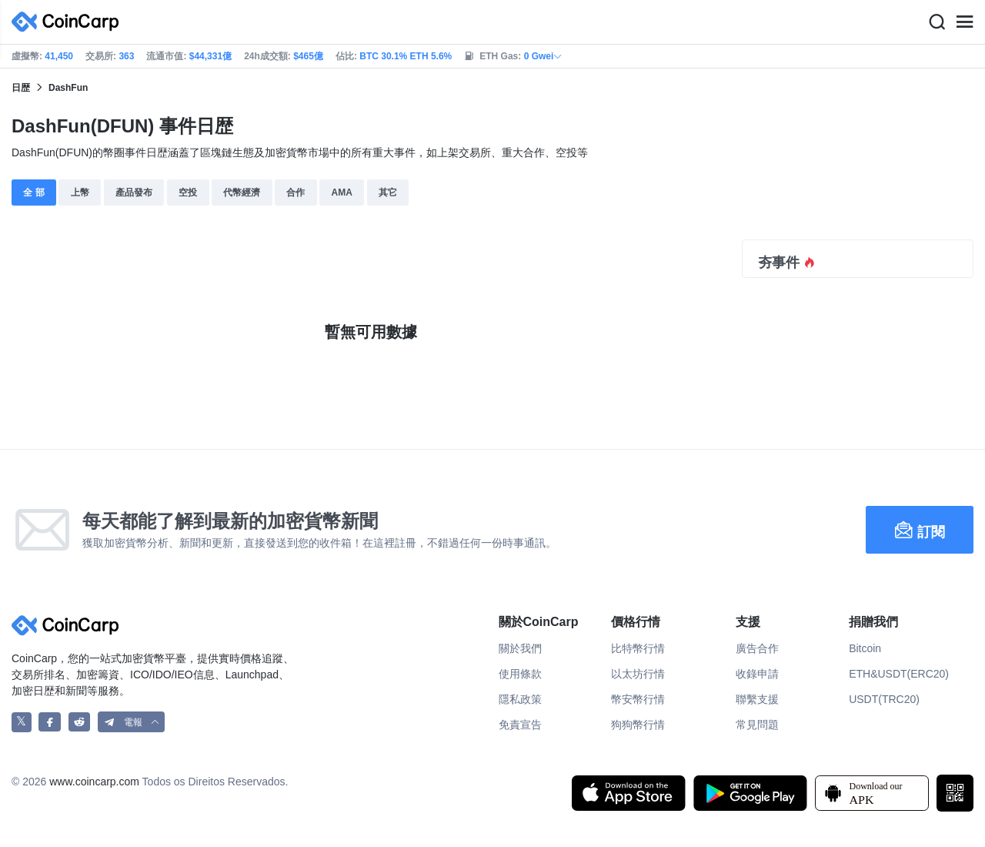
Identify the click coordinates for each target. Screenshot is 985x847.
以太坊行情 (638, 674)
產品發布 (133, 192)
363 (126, 56)
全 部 (33, 192)
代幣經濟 (241, 192)
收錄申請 (757, 674)
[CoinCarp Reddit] (79, 722)
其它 (388, 192)
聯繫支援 (757, 699)
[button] (131, 721)
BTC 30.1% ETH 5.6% (405, 56)
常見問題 (757, 724)
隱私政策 (520, 699)
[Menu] (964, 22)
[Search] (936, 22)
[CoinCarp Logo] (69, 22)
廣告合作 (757, 648)
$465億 (308, 56)
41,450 (59, 56)
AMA (341, 192)
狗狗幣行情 (638, 724)
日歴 (21, 87)
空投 (188, 192)
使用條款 (520, 674)
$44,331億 (210, 56)
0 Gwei (543, 56)
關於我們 (520, 648)
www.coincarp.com (94, 781)
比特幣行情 (638, 648)
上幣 (80, 192)
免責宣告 (520, 724)
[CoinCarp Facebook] (49, 722)
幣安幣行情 (638, 699)
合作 (295, 192)
